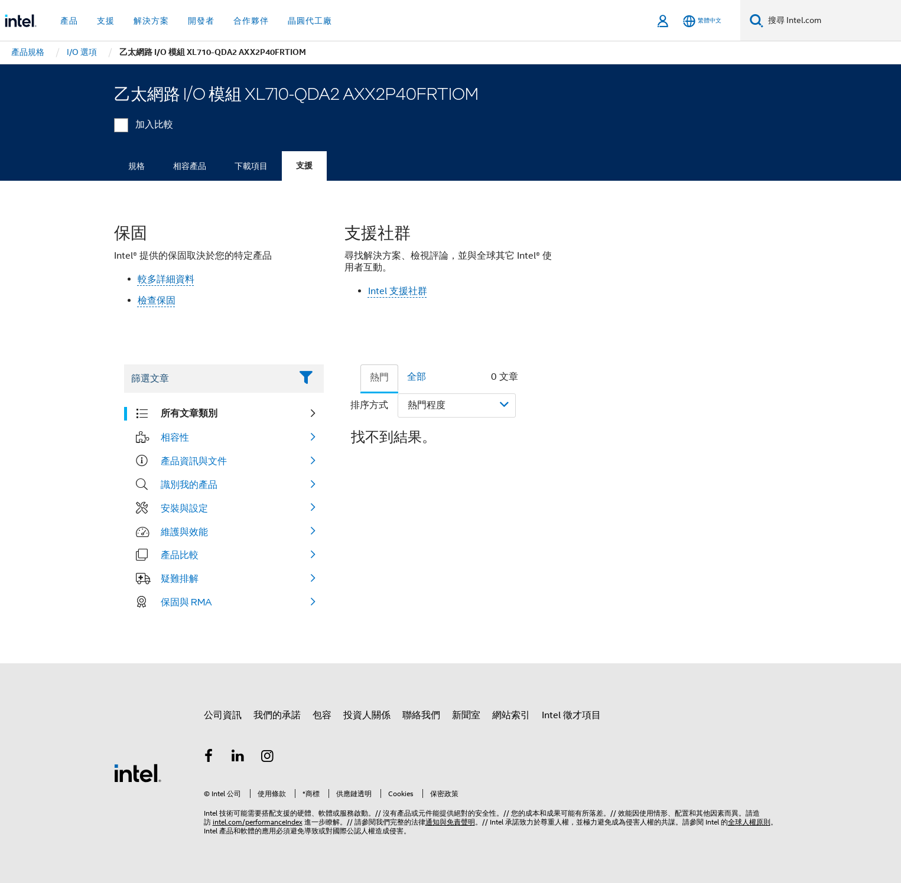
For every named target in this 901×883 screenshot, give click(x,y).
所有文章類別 (189, 413)
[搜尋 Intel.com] (832, 20)
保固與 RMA (186, 602)
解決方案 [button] (151, 20)
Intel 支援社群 (397, 291)
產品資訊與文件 (194, 461)
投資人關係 (367, 715)
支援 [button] (106, 20)
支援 (304, 165)
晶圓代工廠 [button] (310, 20)
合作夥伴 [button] (251, 20)
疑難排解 (180, 578)
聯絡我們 (421, 715)
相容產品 (189, 166)
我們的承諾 (277, 715)
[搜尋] (756, 20)
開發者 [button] (201, 20)
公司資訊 (223, 715)
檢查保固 (156, 301)
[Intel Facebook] (209, 757)
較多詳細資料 (166, 279)
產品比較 (180, 555)
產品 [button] (69, 20)
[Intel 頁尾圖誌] (137, 772)
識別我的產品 (189, 484)
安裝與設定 (184, 508)
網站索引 (511, 715)
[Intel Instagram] (268, 757)
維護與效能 (184, 531)
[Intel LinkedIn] (238, 757)
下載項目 (251, 166)
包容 (322, 715)
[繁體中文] (702, 21)
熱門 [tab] (379, 377)
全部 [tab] (416, 377)
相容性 (175, 437)
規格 (136, 166)
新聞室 (466, 715)
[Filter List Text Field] (207, 378)
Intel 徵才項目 (571, 715)
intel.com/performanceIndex (257, 821)
